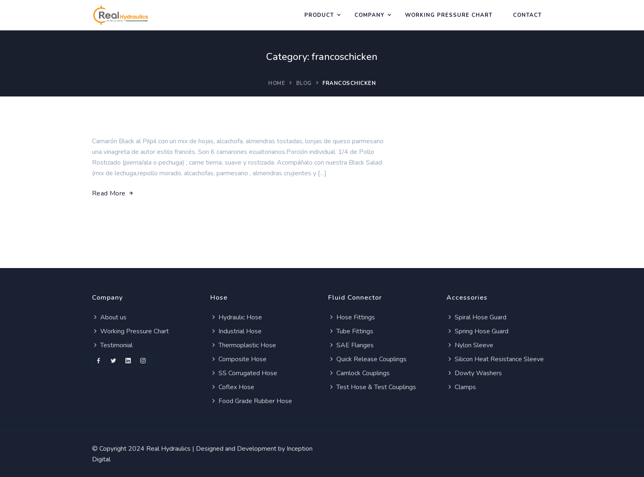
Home (276, 83)
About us (109, 317)
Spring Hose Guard (477, 331)
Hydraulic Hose (236, 317)
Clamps (461, 387)
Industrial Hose (236, 331)
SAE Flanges (351, 345)
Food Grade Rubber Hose (251, 401)
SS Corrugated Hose (243, 373)
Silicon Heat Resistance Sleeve (495, 359)
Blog (304, 83)
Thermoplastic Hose (243, 345)
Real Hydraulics (168, 448)
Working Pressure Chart (130, 331)
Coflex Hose (232, 387)
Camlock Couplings (359, 373)
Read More (113, 193)
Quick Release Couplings (367, 359)
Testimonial (112, 345)
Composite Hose (238, 359)
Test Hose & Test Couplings (372, 387)
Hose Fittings (351, 317)
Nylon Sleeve (469, 345)
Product (319, 15)
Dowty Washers (474, 373)
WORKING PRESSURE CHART (448, 15)
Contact (527, 15)
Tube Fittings (350, 331)
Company (369, 15)
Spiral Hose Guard (476, 317)
